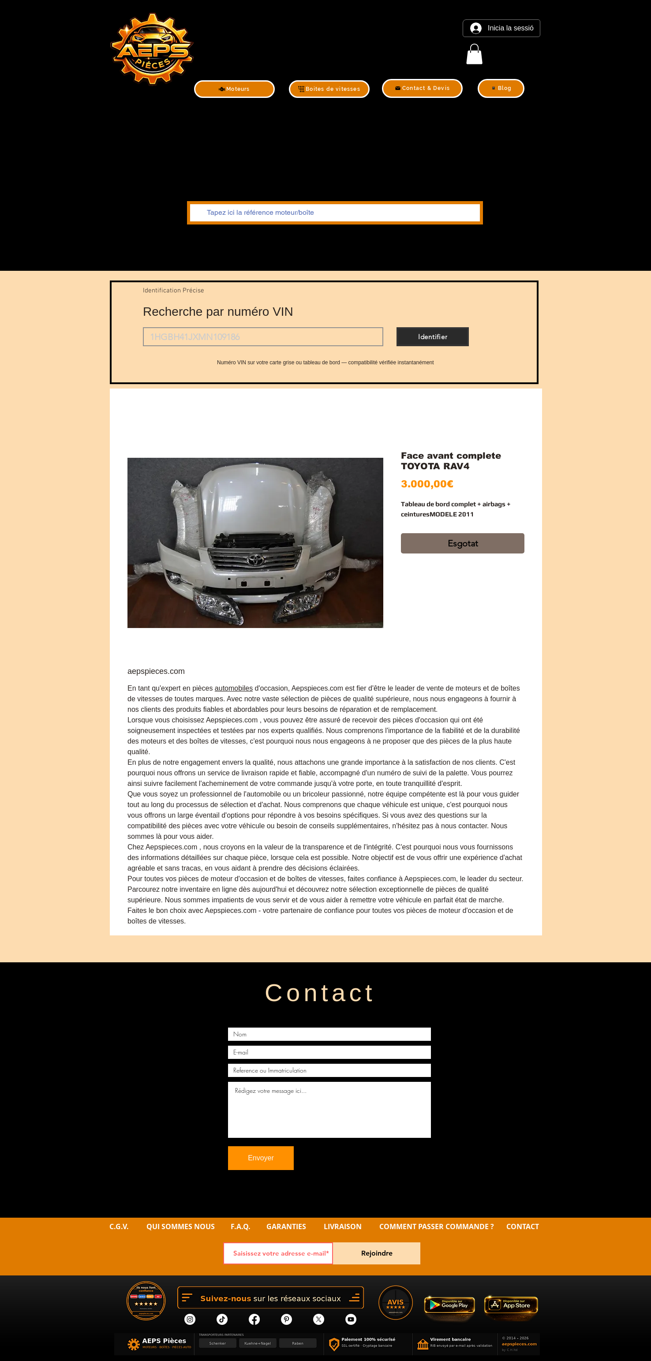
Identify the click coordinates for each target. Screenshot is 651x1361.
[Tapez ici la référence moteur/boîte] (334, 212)
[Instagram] (189, 1319)
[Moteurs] (234, 89)
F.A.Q (239, 1226)
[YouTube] (350, 1319)
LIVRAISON (343, 1226)
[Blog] (501, 88)
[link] (474, 54)
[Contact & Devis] (422, 88)
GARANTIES (286, 1226)
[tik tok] (222, 1319)
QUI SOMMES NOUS (181, 1226)
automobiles (234, 688)
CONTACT (522, 1226)
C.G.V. (119, 1226)
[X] (318, 1319)
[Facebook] (254, 1319)
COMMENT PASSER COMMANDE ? (436, 1226)
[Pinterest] (286, 1319)
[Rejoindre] (376, 1253)
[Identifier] (433, 336)
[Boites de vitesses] (329, 89)
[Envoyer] (261, 1158)
